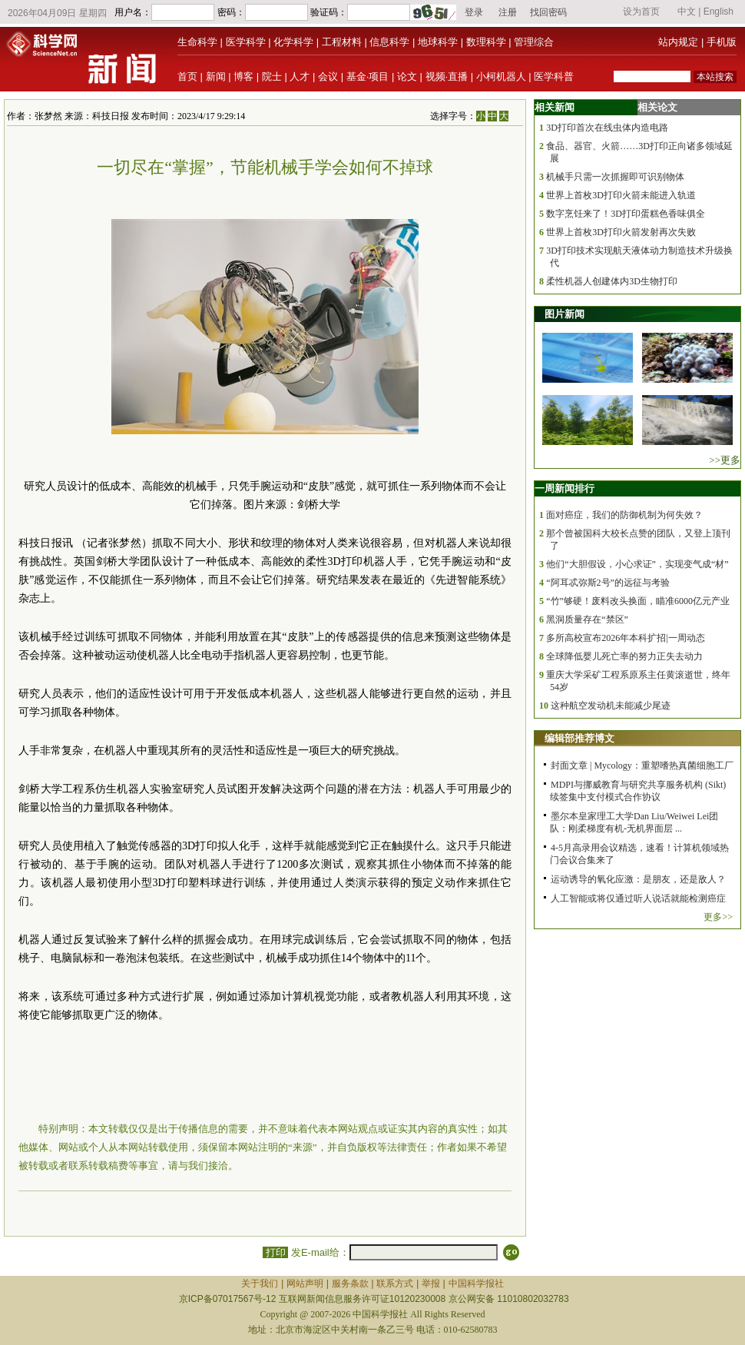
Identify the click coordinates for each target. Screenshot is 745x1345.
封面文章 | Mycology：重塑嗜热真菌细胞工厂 (642, 765)
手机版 (722, 42)
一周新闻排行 (564, 488)
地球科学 (438, 42)
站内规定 (678, 42)
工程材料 (342, 42)
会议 (328, 76)
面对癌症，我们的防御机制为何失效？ (624, 515)
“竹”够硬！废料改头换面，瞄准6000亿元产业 (638, 601)
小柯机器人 (501, 76)
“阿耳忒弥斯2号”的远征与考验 (608, 582)
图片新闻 (564, 314)
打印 (275, 1252)
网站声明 (304, 1283)
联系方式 (394, 1283)
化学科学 (293, 42)
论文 (407, 76)
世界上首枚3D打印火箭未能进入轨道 (621, 195)
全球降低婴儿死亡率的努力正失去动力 (624, 656)
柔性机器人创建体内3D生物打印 (611, 281)
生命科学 (197, 42)
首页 (187, 76)
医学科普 (554, 76)
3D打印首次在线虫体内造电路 (607, 127)
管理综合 (534, 42)
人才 (300, 76)
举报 (431, 1283)
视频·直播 (447, 76)
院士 (272, 76)
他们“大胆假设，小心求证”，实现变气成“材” (637, 564)
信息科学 (389, 42)
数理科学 (486, 42)
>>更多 (724, 460)
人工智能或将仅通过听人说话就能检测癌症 (638, 898)
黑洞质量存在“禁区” (587, 619)
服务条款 (350, 1283)
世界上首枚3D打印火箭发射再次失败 (621, 232)
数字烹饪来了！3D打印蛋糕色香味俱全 (625, 213)
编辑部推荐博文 (579, 738)
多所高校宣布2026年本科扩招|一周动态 (625, 638)
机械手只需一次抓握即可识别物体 (615, 176)
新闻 (216, 76)
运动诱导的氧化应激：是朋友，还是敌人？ (638, 879)
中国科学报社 (476, 1283)
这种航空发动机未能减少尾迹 (610, 705)
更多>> (718, 917)
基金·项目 (367, 76)
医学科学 (246, 42)
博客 (243, 76)
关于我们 (259, 1283)
